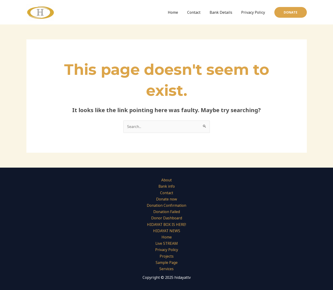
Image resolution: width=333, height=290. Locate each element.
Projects (166, 256)
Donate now (166, 199)
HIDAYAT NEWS (166, 230)
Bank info (166, 186)
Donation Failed (166, 211)
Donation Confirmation (166, 205)
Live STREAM (166, 243)
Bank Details (223, 12)
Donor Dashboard (166, 218)
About (166, 180)
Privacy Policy (254, 12)
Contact (197, 12)
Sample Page (166, 262)
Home (178, 12)
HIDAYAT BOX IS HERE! (166, 224)
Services (166, 268)
